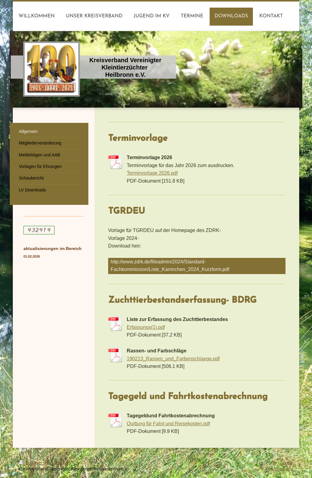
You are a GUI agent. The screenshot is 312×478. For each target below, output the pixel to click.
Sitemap (61, 462)
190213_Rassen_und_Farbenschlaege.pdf (173, 358)
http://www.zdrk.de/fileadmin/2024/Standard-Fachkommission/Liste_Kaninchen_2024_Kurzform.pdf (170, 265)
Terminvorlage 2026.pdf (152, 173)
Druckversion (35, 462)
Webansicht (282, 468)
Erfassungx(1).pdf (146, 327)
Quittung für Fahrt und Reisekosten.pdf (168, 423)
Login (288, 462)
